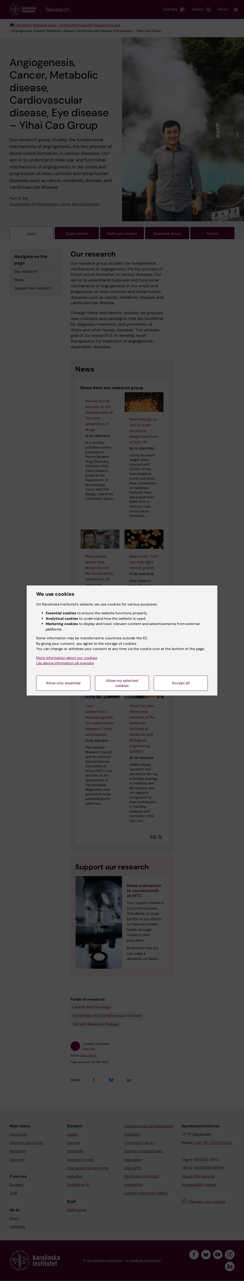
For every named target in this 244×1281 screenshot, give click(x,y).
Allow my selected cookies (122, 683)
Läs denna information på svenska (65, 663)
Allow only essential (63, 683)
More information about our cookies (66, 658)
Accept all (181, 683)
